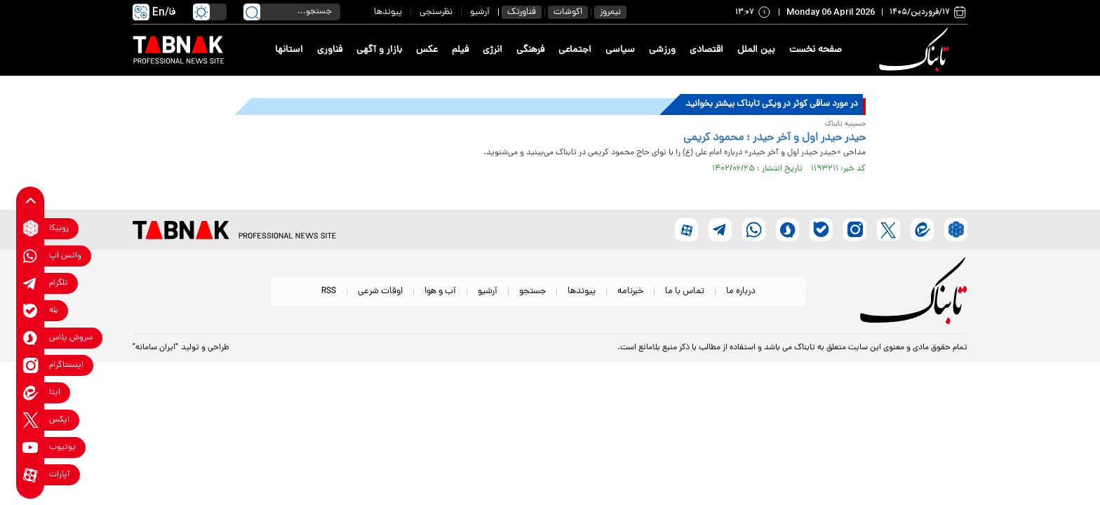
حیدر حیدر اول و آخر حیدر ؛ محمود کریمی (774, 138)
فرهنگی (530, 50)
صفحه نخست (815, 50)
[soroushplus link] (30, 337)
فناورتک (521, 12)
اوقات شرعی (380, 291)
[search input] (291, 12)
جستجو (532, 291)
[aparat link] (30, 474)
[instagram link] (30, 365)
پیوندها (388, 12)
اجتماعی (574, 50)
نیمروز (610, 12)
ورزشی (662, 50)
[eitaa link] (30, 392)
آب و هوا (440, 291)
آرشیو (480, 12)
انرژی (492, 50)
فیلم (460, 50)
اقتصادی (706, 50)
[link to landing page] (916, 50)
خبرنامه (630, 291)
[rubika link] (30, 228)
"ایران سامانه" (155, 348)
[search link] (251, 12)
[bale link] (30, 310)
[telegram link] (30, 283)
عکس (427, 50)
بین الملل (756, 50)
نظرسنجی (436, 12)
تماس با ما (684, 291)
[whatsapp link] (30, 255)
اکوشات (568, 12)
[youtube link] (30, 447)
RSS (328, 291)
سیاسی (620, 50)
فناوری (329, 50)
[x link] (30, 420)
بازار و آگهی (379, 50)
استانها (289, 50)
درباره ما (741, 291)
